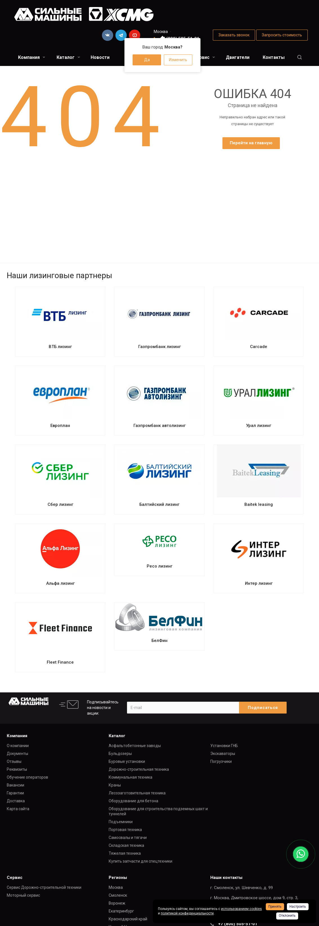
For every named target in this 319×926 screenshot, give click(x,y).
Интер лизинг (259, 583)
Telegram (121, 35)
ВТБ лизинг (60, 346)
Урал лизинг (258, 425)
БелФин (159, 640)
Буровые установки (127, 761)
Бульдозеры (120, 753)
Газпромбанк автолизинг (159, 425)
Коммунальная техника (130, 777)
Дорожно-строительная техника (139, 769)
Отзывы (14, 761)
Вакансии (15, 785)
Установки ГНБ (224, 745)
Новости (100, 57)
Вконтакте (107, 35)
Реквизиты (17, 769)
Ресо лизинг (159, 566)
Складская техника (126, 845)
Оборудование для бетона (133, 801)
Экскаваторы (222, 753)
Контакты (274, 57)
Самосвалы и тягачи (128, 837)
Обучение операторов (27, 777)
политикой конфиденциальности (187, 913)
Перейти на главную (251, 142)
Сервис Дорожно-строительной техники (44, 887)
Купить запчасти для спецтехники (140, 861)
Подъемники (121, 821)
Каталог (68, 57)
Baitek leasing (258, 504)
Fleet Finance (60, 662)
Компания (31, 57)
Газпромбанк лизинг (159, 346)
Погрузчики (221, 761)
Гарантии (15, 793)
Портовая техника (125, 829)
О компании (18, 745)
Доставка (16, 801)
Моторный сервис (23, 895)
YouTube (134, 35)
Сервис (204, 57)
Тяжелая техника (125, 853)
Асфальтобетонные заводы (135, 745)
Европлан (60, 425)
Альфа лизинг (60, 583)
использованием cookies (241, 909)
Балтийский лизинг (159, 504)
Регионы (118, 877)
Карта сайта (18, 809)
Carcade (258, 346)
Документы (17, 753)
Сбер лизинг (60, 504)
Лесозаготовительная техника (137, 793)
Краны (115, 785)
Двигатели (237, 57)
